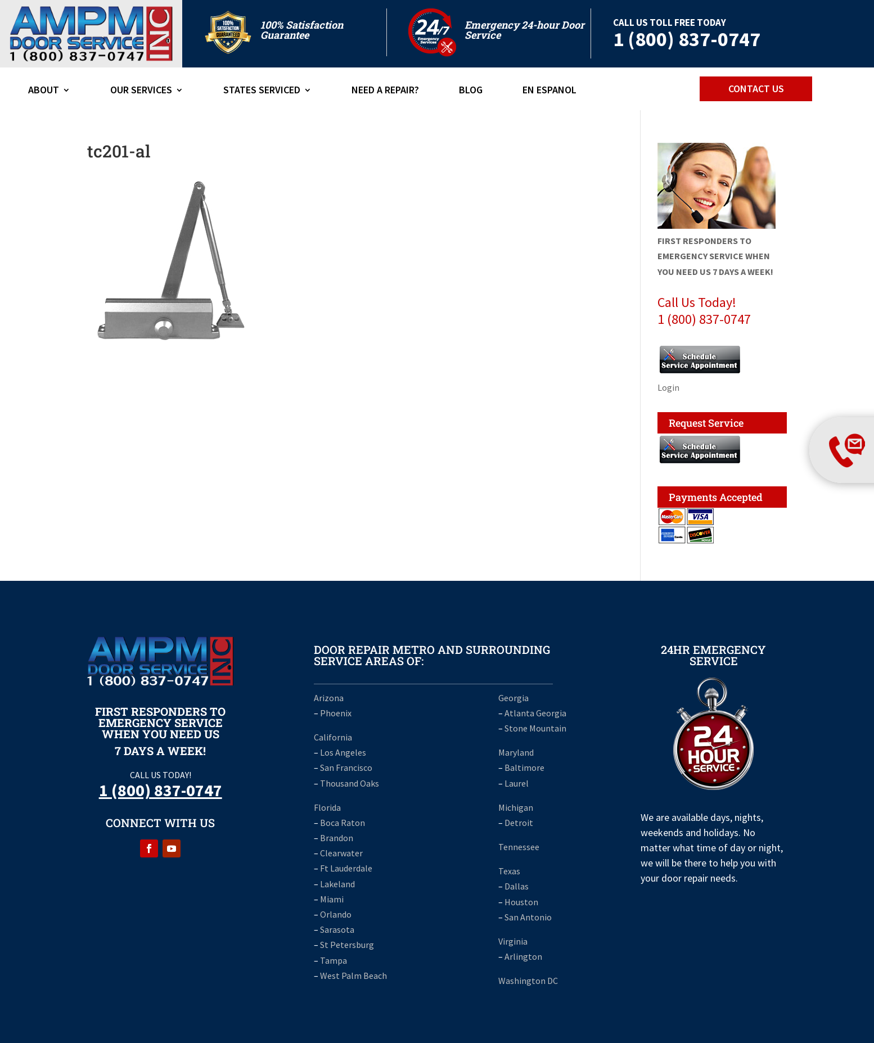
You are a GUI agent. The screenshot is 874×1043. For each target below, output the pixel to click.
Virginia (513, 941)
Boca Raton (342, 822)
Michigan (515, 807)
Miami (332, 899)
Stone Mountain (535, 728)
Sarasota (337, 929)
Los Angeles (343, 752)
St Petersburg (347, 944)
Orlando (336, 914)
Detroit (518, 822)
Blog (471, 91)
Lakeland (337, 884)
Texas (509, 871)
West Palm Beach (353, 975)
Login (668, 387)
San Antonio (528, 917)
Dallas (516, 886)
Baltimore (524, 767)
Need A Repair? (385, 91)
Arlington (523, 956)
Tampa (333, 960)
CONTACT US (756, 88)
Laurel (516, 783)
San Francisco (346, 767)
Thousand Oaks (349, 783)
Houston (521, 901)
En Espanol (549, 91)
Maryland (516, 752)
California (333, 737)
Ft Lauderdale (345, 868)
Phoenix (336, 713)
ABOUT (43, 91)
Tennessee (518, 846)
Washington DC (528, 980)
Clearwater (341, 853)
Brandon (336, 837)
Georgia (513, 697)
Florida (327, 807)
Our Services (141, 91)
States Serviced (261, 91)
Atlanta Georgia (535, 713)
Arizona (329, 697)
